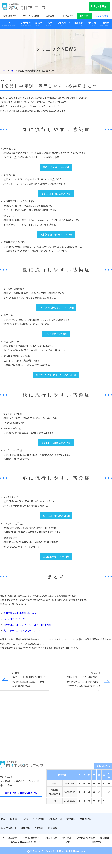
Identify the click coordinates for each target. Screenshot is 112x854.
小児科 (50, 22)
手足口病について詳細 (56, 334)
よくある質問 (68, 15)
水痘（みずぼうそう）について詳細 (56, 234)
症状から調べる (94, 818)
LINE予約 (99, 6)
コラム (109, 837)
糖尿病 (38, 22)
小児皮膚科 (36, 818)
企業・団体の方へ (21, 837)
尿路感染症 (78, 818)
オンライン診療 (102, 15)
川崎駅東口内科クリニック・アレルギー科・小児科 (27, 624)
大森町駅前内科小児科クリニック (19, 613)
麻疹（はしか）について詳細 (56, 167)
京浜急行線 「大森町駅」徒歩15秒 (21, 793)
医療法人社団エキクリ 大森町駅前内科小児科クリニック (56, 849)
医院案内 (50, 15)
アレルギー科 (64, 22)
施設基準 (72, 837)
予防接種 (91, 22)
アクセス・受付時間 (31, 15)
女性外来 (65, 818)
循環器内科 (26, 22)
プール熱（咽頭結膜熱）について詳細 (56, 307)
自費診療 (30, 827)
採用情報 (46, 837)
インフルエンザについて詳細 (56, 515)
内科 (9, 22)
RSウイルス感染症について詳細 (56, 442)
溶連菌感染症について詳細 (56, 556)
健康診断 (78, 22)
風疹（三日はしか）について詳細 (56, 193)
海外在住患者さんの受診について (90, 837)
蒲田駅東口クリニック (14, 619)
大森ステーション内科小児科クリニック (22, 630)
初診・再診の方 (9, 15)
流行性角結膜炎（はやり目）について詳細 (56, 374)
